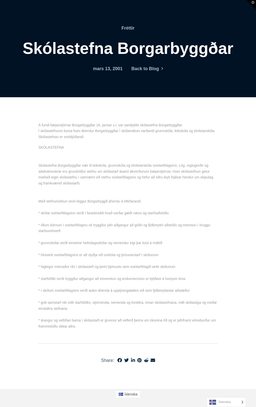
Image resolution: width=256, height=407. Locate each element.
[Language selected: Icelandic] (226, 402)
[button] (251, 5)
